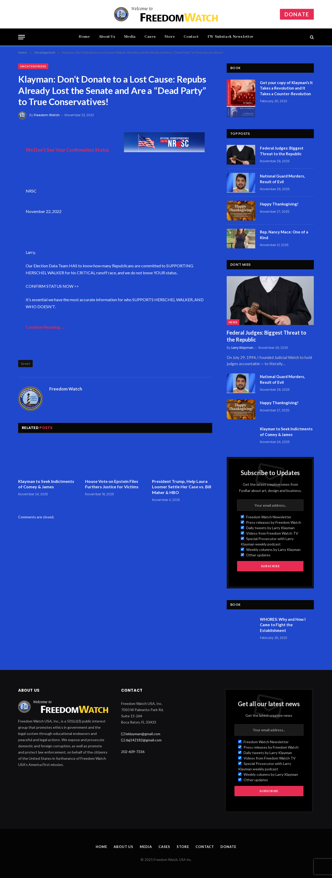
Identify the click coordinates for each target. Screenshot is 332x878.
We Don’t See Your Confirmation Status (67, 150)
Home (84, 36)
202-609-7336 (132, 751)
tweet (25, 363)
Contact (191, 36)
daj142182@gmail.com (144, 740)
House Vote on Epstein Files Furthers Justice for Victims (112, 484)
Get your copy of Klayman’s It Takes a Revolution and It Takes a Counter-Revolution (286, 88)
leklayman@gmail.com (143, 734)
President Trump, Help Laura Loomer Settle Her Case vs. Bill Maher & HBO (181, 487)
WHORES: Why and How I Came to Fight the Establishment (283, 625)
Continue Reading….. (45, 326)
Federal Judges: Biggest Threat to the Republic (281, 151)
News (233, 322)
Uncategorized (33, 66)
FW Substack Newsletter (230, 36)
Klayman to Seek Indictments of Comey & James (46, 484)
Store (169, 36)
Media (130, 36)
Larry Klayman (242, 347)
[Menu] (21, 37)
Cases (150, 36)
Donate (297, 14)
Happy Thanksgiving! (279, 204)
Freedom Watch (47, 115)
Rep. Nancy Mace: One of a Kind (284, 235)
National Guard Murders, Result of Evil (282, 179)
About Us (107, 36)
